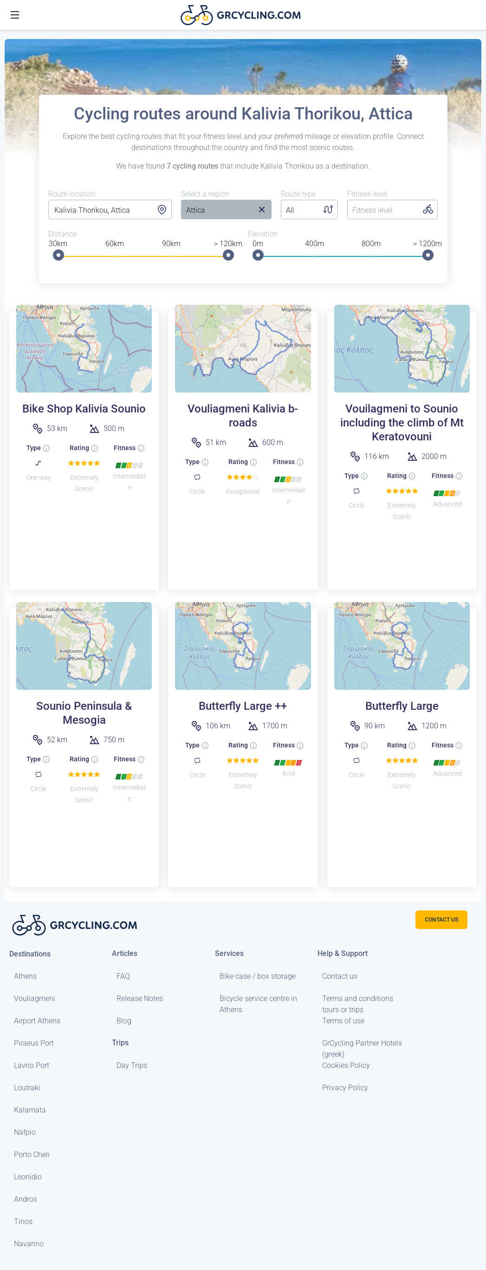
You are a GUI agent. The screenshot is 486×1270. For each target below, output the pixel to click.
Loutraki (27, 1087)
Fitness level (367, 194)
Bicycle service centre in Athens (258, 1004)
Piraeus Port (34, 1043)
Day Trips (132, 1065)
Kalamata (30, 1110)
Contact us (339, 976)
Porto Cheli (32, 1154)
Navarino (29, 1243)
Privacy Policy (345, 1087)
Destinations (30, 953)
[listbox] (216, 210)
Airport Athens (37, 1020)
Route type (298, 194)
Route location (72, 194)
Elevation (263, 233)
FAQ (123, 976)
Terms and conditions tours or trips (357, 1004)
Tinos (23, 1221)
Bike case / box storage (258, 976)
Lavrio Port (31, 1065)
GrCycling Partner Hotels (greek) (362, 1049)
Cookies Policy (346, 1065)
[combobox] (110, 210)
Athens (25, 976)
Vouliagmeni (34, 998)
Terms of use (343, 1020)
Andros (25, 1199)
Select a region (205, 194)
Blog (124, 1020)
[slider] (58, 255)
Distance (62, 233)
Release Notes (140, 998)
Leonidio (28, 1176)
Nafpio (25, 1132)
